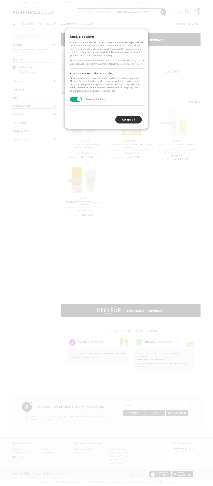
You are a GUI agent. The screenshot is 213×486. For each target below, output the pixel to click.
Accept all (128, 119)
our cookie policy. (135, 63)
